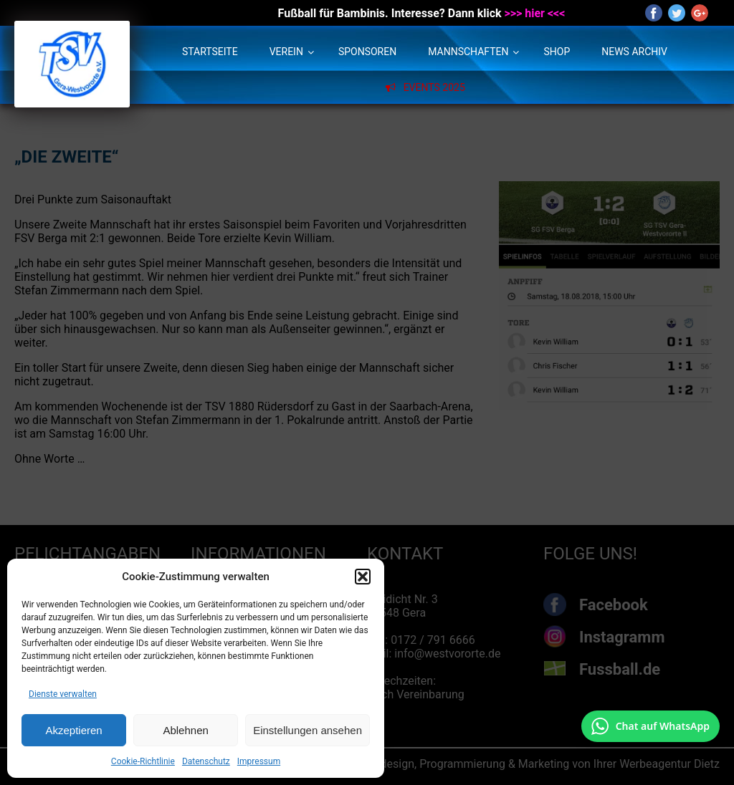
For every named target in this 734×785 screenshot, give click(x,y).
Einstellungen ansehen (307, 730)
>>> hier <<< (535, 13)
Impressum (258, 761)
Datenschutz (206, 761)
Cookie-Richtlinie (143, 761)
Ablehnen (185, 730)
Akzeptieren (73, 730)
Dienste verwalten (63, 694)
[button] (363, 576)
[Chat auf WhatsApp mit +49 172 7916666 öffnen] (650, 726)
